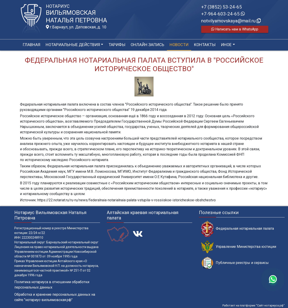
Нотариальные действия (73, 44)
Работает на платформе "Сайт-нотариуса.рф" (253, 305)
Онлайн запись (147, 44)
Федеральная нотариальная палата (237, 229)
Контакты (204, 44)
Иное (226, 44)
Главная (31, 44)
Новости (179, 44)
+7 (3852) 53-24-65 (221, 7)
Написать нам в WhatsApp (234, 29)
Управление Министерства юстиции (238, 246)
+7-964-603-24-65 (223, 14)
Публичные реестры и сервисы (235, 263)
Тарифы (117, 44)
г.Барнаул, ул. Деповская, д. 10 (76, 27)
